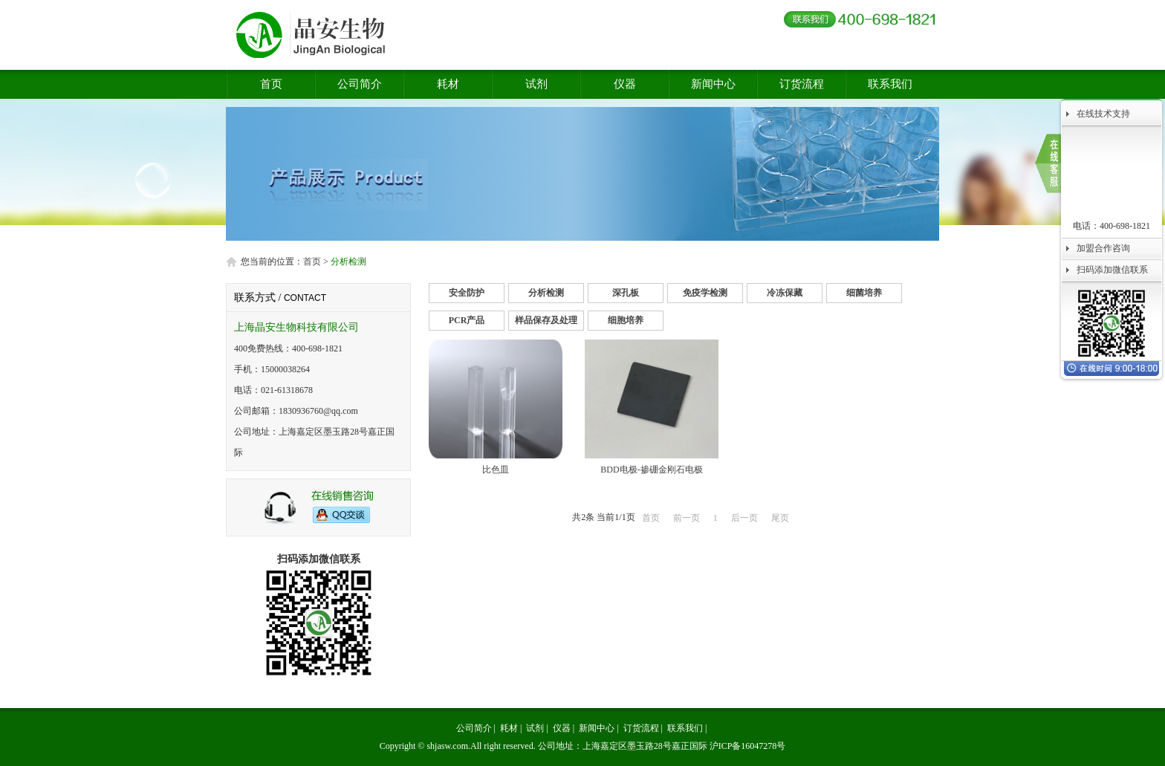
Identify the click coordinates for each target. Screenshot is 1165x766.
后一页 (744, 518)
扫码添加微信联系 (1112, 269)
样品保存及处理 (546, 320)
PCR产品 (467, 320)
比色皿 (495, 469)
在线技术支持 (1103, 113)
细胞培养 (625, 320)
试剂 (536, 84)
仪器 (625, 84)
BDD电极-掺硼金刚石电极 (651, 469)
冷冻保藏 (784, 293)
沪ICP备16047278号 (748, 746)
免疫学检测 (705, 293)
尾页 (780, 518)
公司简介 (359, 84)
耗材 (448, 84)
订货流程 (801, 84)
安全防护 (466, 293)
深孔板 (625, 293)
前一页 (686, 518)
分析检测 (546, 293)
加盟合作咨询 (1103, 248)
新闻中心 (713, 84)
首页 (271, 84)
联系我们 (890, 84)
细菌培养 (864, 293)
